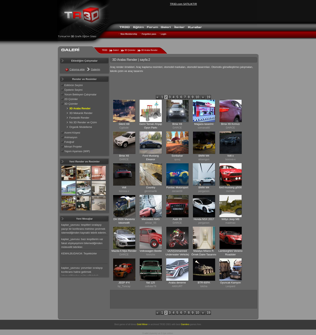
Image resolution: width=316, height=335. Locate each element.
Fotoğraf (69, 141)
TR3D (104, 50)
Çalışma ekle (77, 69)
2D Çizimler (71, 99)
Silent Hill (123, 123)
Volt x (230, 155)
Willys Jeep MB (230, 219)
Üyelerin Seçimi (73, 89)
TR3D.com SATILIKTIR (183, 3)
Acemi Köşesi (72, 132)
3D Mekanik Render (81, 113)
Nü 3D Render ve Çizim (83, 122)
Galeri (116, 50)
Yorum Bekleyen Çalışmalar (80, 94)
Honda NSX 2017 (204, 219)
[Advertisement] (183, 85)
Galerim (95, 69)
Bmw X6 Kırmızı (230, 123)
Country (150, 187)
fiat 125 (150, 282)
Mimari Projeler (73, 146)
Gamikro (185, 324)
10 (197, 97)
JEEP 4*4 (124, 282)
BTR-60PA (204, 282)
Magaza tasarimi (203, 123)
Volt (124, 187)
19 (208, 97)
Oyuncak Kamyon (230, 282)
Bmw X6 (177, 123)
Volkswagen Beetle (151, 250)
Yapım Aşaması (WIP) (77, 151)
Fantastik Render (79, 117)
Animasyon (70, 137)
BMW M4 (204, 155)
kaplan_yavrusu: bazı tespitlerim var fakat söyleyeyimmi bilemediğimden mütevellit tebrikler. (82, 243)
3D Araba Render (149, 50)
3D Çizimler (130, 50)
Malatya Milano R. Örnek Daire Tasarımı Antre (203, 254)
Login (163, 34)
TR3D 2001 (165, 324)
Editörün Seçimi (73, 85)
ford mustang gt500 (230, 187)
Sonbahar (177, 155)
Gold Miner (142, 324)
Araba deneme (177, 282)
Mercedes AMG (151, 219)
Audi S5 (177, 219)
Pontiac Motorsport (177, 187)
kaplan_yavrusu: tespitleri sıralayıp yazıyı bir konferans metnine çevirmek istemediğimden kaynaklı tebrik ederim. (84, 228)
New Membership (129, 34)
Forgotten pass (149, 34)
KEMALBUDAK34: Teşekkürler (79, 253)
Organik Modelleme (80, 127)
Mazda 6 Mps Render (123, 250)
